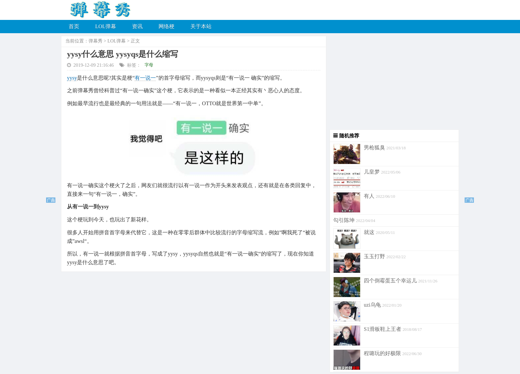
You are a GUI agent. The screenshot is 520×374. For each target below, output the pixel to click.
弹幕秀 (95, 40)
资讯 (137, 26)
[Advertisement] (392, 83)
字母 (149, 64)
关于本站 (201, 26)
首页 (74, 26)
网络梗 (166, 26)
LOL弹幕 (105, 26)
